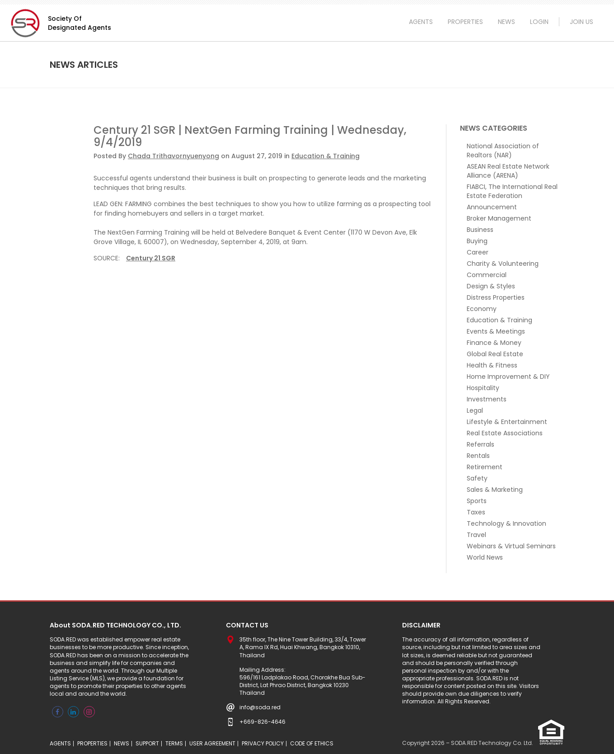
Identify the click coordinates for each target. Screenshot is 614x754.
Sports (477, 500)
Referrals (480, 444)
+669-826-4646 (262, 722)
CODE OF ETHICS (311, 743)
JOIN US (581, 21)
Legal (475, 410)
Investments (486, 399)
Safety (477, 478)
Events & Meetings (496, 331)
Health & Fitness (492, 365)
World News (485, 557)
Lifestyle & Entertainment (507, 421)
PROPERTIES (465, 21)
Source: (107, 258)
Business (480, 229)
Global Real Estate (495, 353)
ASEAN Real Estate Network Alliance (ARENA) (508, 171)
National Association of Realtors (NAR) (503, 150)
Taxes (476, 512)
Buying (477, 240)
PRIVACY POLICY (263, 743)
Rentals (478, 455)
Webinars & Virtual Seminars (511, 546)
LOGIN (539, 21)
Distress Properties (496, 297)
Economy (482, 308)
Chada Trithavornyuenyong (173, 155)
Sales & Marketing (495, 489)
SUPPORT (147, 743)
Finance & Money (494, 342)
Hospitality (483, 387)
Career (477, 252)
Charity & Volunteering (503, 263)
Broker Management (499, 218)
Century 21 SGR (150, 258)
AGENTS (421, 21)
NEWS (506, 21)
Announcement (492, 207)
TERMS (174, 743)
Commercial (486, 274)
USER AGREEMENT (212, 743)
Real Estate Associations (505, 433)
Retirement (484, 466)
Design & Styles (491, 286)
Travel (476, 534)
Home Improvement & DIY (508, 376)
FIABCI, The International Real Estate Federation (512, 191)
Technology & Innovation (506, 523)
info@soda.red (260, 707)
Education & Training (325, 155)
